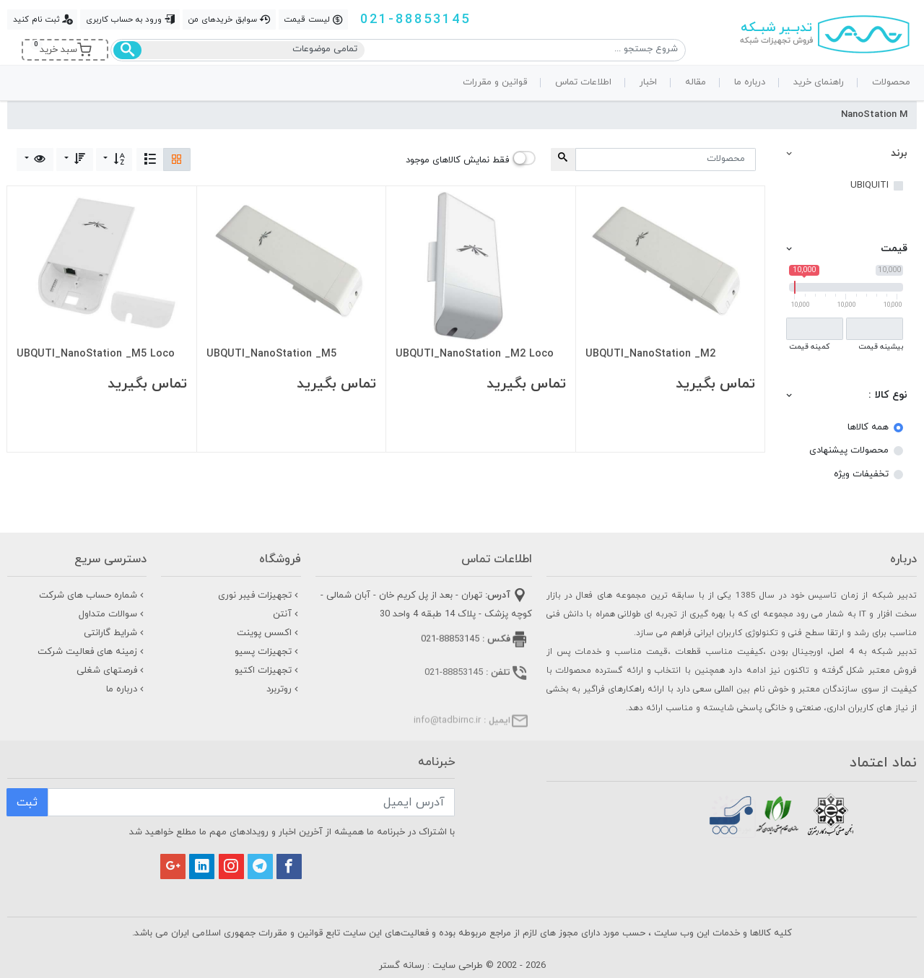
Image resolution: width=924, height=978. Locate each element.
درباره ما (749, 82)
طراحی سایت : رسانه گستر (431, 965)
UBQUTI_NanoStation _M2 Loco (475, 354)
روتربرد (283, 689)
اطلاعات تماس (583, 82)
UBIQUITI (869, 185)
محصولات (891, 82)
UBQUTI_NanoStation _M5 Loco (96, 354)
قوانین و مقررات (495, 82)
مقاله (695, 82)
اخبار (648, 82)
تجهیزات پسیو (268, 651)
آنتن (287, 614)
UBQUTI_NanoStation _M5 (271, 354)
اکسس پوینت (269, 632)
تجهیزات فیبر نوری (259, 595)
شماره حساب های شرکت (93, 595)
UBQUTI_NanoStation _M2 (650, 354)
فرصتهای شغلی (112, 670)
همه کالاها (868, 427)
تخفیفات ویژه (861, 474)
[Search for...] (665, 159)
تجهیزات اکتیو (268, 670)
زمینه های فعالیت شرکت (92, 651)
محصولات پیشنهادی (849, 450)
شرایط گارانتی (115, 632)
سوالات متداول (113, 614)
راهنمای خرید (818, 82)
